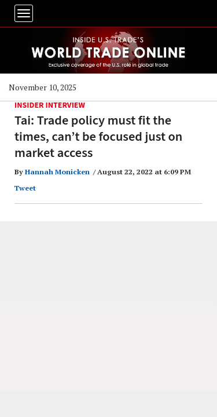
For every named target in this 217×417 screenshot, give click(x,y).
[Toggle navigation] (23, 13)
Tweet (25, 188)
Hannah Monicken (57, 172)
